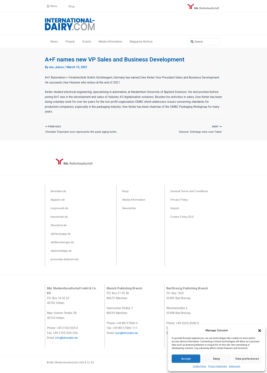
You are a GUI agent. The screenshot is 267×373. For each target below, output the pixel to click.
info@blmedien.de (67, 337)
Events (86, 41)
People (70, 41)
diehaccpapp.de (61, 233)
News (54, 41)
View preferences (247, 358)
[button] (259, 330)
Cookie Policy (199, 366)
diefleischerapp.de (63, 242)
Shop (125, 191)
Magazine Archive (141, 41)
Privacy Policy (179, 199)
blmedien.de (59, 191)
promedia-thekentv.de (65, 259)
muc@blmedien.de (127, 333)
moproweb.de (59, 208)
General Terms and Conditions (189, 191)
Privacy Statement (217, 366)
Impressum (234, 366)
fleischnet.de (59, 225)
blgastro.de (58, 199)
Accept (186, 358)
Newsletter (129, 208)
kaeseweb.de (59, 216)
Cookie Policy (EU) (182, 216)
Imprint (174, 208)
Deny (216, 358)
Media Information (110, 41)
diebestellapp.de (61, 250)
